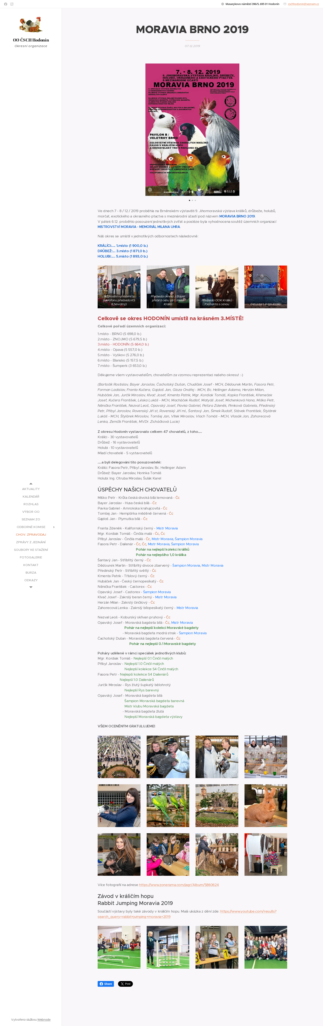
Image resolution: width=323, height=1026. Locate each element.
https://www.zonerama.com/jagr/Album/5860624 (179, 885)
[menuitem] (31, 488)
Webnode (44, 1019)
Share (106, 984)
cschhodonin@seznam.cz (303, 4)
